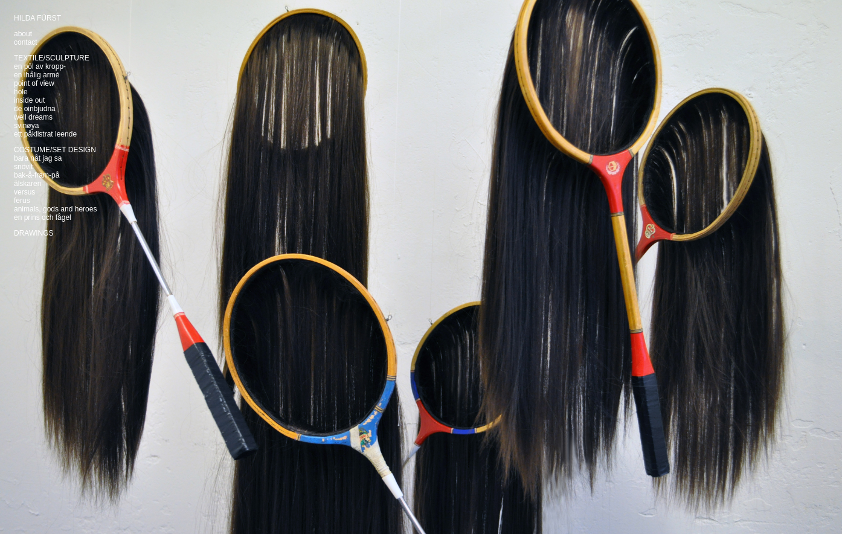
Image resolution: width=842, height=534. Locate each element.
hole (21, 92)
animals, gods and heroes (55, 209)
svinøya (26, 125)
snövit (23, 166)
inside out (29, 100)
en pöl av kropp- (40, 66)
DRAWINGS (34, 233)
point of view (34, 83)
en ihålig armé (36, 75)
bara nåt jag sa (38, 158)
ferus (22, 200)
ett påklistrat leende (45, 134)
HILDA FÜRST (37, 18)
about (23, 34)
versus (24, 192)
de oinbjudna (35, 109)
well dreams (33, 117)
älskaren (27, 183)
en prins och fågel (42, 217)
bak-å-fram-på (36, 175)
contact (25, 42)
